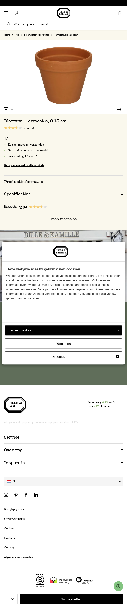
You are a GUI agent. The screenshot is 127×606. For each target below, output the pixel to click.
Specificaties (17, 193)
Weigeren (63, 344)
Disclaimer (10, 538)
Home (7, 35)
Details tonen (85, 357)
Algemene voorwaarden (18, 557)
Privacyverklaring (14, 518)
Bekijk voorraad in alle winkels (24, 165)
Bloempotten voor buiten (36, 35)
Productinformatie (23, 181)
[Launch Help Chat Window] (118, 586)
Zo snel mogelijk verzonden (26, 144)
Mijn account (16, 13)
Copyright (10, 547)
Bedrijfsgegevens (14, 509)
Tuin (17, 35)
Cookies (9, 528)
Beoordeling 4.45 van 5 (23, 156)
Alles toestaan (65, 330)
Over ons (13, 449)
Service (12, 437)
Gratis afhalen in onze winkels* (28, 150)
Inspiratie (14, 462)
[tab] (63, 181)
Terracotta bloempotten (66, 35)
